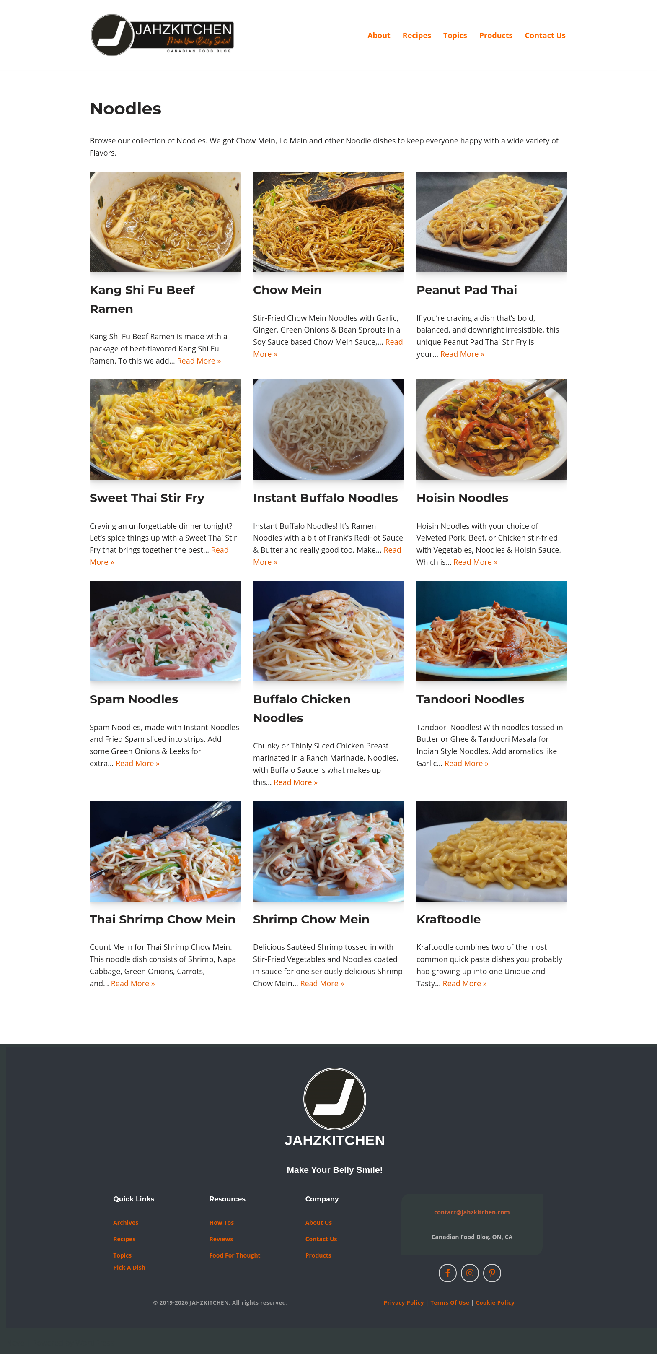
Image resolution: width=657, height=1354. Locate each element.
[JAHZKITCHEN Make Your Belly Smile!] (163, 35)
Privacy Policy (404, 1302)
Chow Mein (287, 290)
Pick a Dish (129, 1267)
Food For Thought (234, 1255)
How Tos (221, 1223)
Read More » (199, 361)
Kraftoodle (448, 919)
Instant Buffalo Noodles (325, 498)
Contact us (321, 1239)
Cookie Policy (495, 1302)
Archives (125, 1223)
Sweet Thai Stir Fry (147, 498)
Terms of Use (449, 1302)
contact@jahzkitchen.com (472, 1212)
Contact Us (545, 35)
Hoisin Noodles (462, 498)
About (379, 35)
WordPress (95, 1343)
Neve (15, 1343)
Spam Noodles (134, 699)
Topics (455, 35)
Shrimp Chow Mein (311, 919)
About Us (318, 1223)
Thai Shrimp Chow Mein (163, 919)
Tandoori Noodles (470, 699)
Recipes (417, 35)
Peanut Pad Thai (466, 290)
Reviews (221, 1239)
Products (496, 35)
